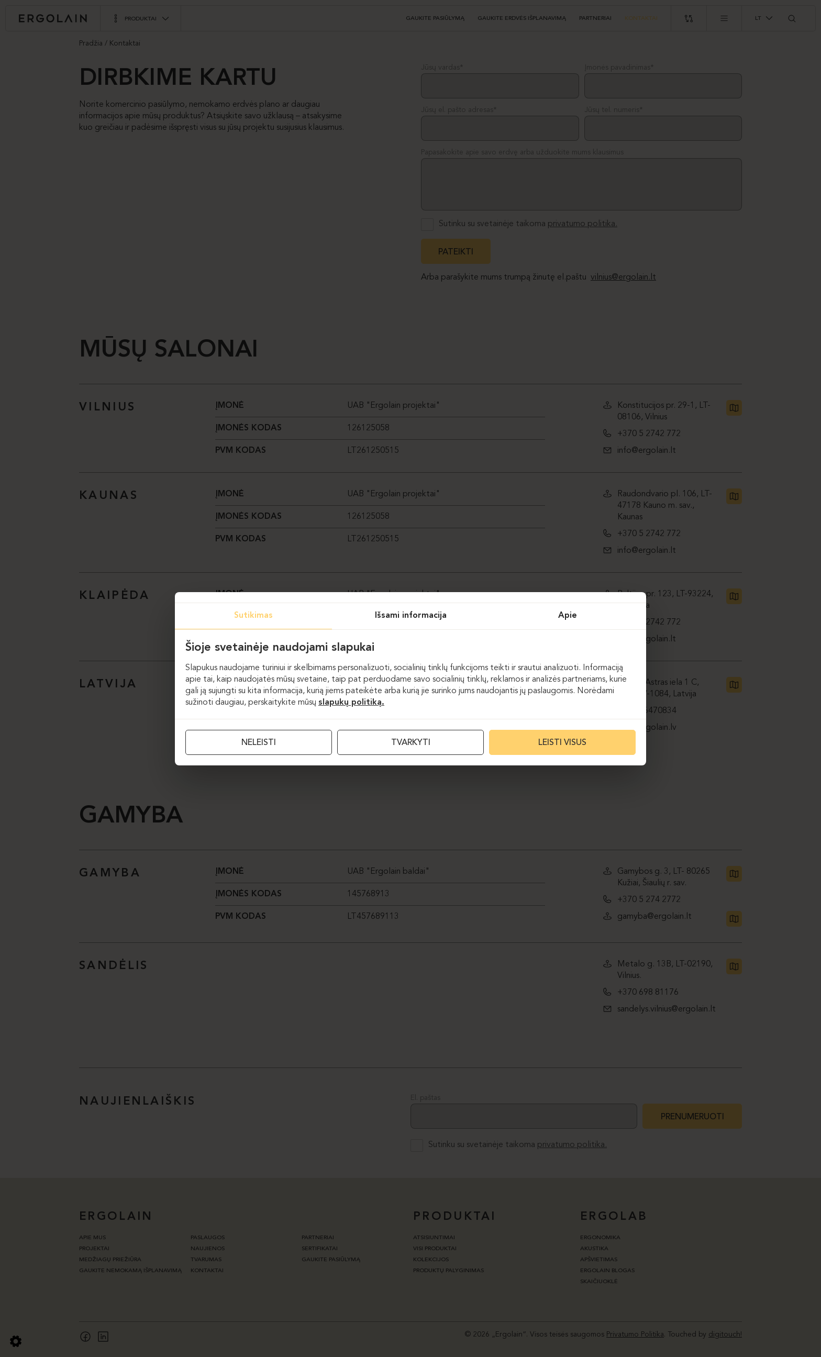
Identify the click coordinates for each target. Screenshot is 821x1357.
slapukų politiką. (351, 702)
